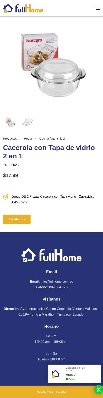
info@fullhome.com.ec (57, 281)
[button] (98, 8)
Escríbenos (17, 219)
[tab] (10, 122)
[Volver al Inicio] (23, 8)
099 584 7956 (59, 286)
